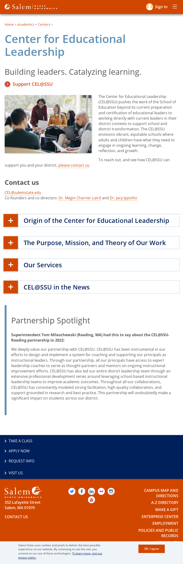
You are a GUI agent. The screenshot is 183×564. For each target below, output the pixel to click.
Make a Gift (166, 487)
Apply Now (105, 440)
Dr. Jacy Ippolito (123, 197)
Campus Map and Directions (161, 471)
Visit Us (102, 450)
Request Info (21, 450)
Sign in (161, 6)
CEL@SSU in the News (58, 286)
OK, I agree (151, 549)
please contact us (73, 165)
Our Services (43, 264)
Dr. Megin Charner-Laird (80, 197)
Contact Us (16, 495)
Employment (165, 501)
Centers (44, 24)
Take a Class (20, 440)
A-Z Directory (164, 480)
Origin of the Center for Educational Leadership (98, 220)
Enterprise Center (160, 494)
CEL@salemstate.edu (23, 192)
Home (9, 24)
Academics (26, 24)
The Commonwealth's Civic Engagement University (57, 535)
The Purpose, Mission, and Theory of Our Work (96, 242)
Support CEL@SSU (33, 84)
